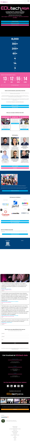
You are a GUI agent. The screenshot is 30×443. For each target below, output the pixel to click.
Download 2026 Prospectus (15, 220)
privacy (15, 436)
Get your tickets (24, 129)
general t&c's (15, 437)
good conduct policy (15, 426)
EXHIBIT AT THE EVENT (15, 105)
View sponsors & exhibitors (15, 123)
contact (15, 438)
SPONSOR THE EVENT (15, 21)
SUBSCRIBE (15, 409)
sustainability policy (15, 432)
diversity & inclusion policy (15, 431)
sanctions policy (15, 433)
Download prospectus (15, 190)
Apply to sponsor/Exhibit (15, 222)
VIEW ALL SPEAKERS (15, 166)
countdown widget (15, 79)
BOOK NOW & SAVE (15, 107)
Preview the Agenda (5, 129)
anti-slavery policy (15, 427)
